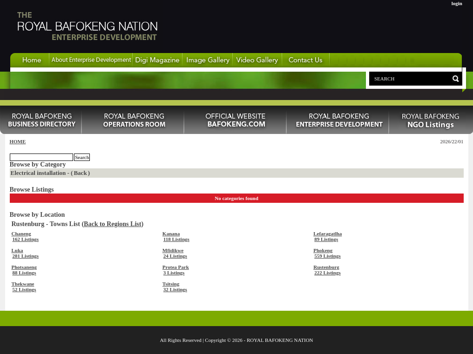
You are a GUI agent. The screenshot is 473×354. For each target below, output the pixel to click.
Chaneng (21, 233)
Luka (17, 250)
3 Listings (174, 272)
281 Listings (26, 256)
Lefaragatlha (327, 233)
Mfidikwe (172, 250)
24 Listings (175, 256)
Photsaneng (24, 267)
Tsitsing (170, 284)
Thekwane (23, 284)
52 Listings (24, 289)
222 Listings (327, 272)
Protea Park (175, 267)
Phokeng (322, 250)
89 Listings (326, 239)
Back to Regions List (112, 223)
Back (80, 172)
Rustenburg (326, 267)
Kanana (171, 233)
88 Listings (24, 272)
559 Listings (327, 256)
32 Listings (175, 289)
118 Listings (176, 239)
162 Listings (26, 239)
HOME (18, 141)
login (457, 3)
